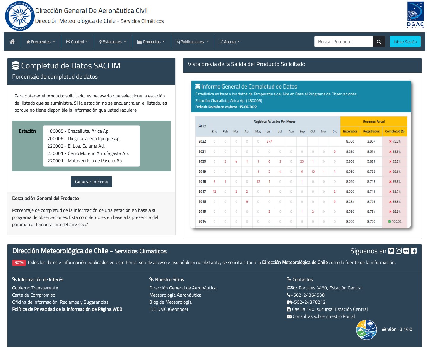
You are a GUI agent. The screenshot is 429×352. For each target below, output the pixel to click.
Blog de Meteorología (170, 301)
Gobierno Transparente (35, 287)
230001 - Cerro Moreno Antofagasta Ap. (91, 153)
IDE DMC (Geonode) (168, 309)
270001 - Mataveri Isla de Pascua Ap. (91, 160)
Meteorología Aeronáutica (175, 294)
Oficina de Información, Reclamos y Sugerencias (60, 301)
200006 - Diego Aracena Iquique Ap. (91, 138)
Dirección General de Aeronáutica (183, 287)
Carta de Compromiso (33, 294)
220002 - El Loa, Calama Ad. (91, 146)
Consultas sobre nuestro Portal (324, 316)
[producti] (343, 41)
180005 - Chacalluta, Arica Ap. (91, 131)
